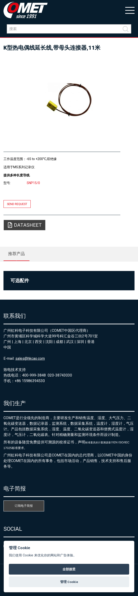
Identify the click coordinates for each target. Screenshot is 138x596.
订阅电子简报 (24, 505)
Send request (17, 204)
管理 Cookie (69, 582)
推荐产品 (16, 253)
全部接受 (69, 569)
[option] (69, 99)
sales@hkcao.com (30, 358)
